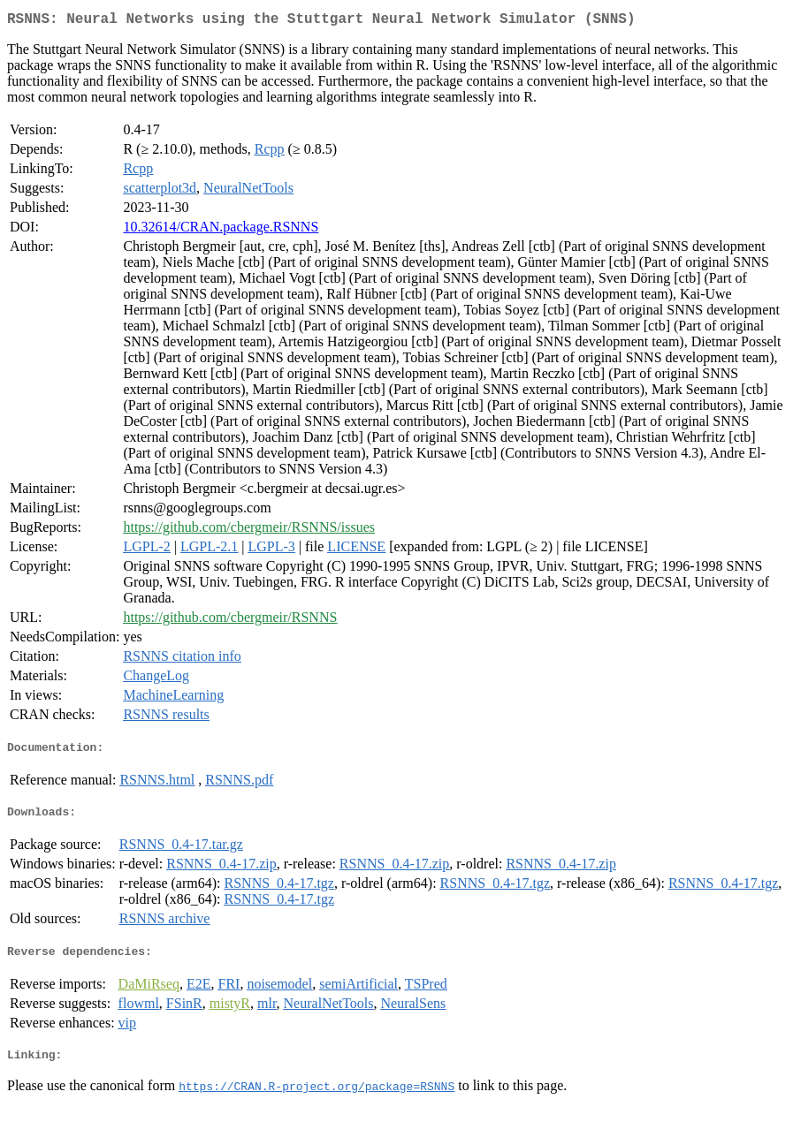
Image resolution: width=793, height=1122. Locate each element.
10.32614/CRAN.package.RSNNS (220, 230)
